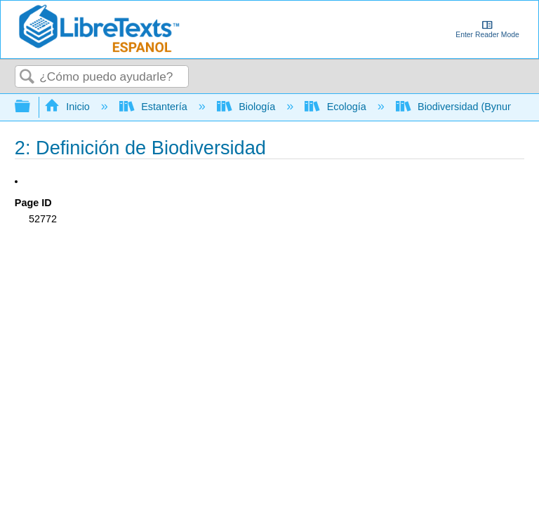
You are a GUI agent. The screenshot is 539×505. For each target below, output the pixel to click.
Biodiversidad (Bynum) (459, 106)
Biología (247, 106)
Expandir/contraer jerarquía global (31, 107)
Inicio (68, 106)
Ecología (336, 106)
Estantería (154, 106)
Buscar (27, 77)
